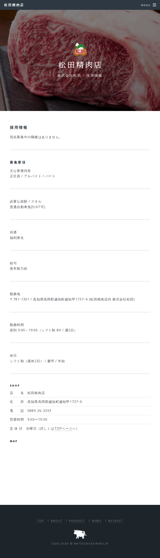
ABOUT (56, 520)
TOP (40, 520)
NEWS (97, 520)
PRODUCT (77, 520)
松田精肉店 (14, 5)
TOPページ (63, 428)
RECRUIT (115, 520)
